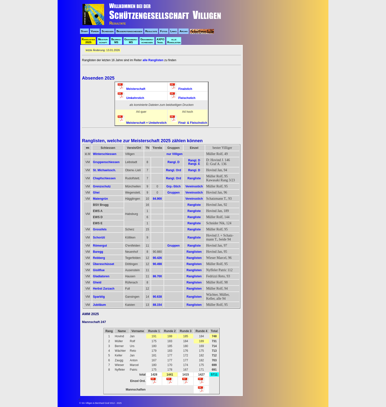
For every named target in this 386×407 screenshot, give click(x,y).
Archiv (183, 31)
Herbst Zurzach (103, 288)
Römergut (100, 245)
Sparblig (99, 296)
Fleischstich (182, 98)
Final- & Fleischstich (188, 123)
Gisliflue (99, 270)
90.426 (157, 258)
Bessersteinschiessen (129, 31)
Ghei (96, 192)
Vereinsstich (194, 186)
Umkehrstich (131, 98)
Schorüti (99, 237)
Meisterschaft (131, 89)
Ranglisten (194, 251)
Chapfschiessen (104, 178)
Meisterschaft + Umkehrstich (142, 123)
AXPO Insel (160, 41)
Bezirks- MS (116, 41)
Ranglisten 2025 (88, 41)
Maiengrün (100, 198)
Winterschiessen (104, 154)
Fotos (163, 31)
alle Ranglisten (173, 41)
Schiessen (107, 31)
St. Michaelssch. (104, 170)
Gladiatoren (101, 276)
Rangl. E (194, 164)
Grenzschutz (102, 186)
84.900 (157, 198)
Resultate (151, 31)
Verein (95, 31)
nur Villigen (174, 154)
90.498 (157, 264)
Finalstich (181, 89)
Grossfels (100, 229)
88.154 (157, 305)
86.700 (157, 276)
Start (84, 31)
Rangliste (194, 178)
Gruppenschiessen (106, 162)
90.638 (157, 296)
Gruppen (173, 192)
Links (173, 31)
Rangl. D (174, 162)
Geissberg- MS (131, 41)
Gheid (97, 282)
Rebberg (99, 258)
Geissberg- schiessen (147, 41)
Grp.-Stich (173, 186)
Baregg (98, 251)
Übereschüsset (103, 264)
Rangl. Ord (173, 170)
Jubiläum (99, 305)
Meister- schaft (103, 41)
